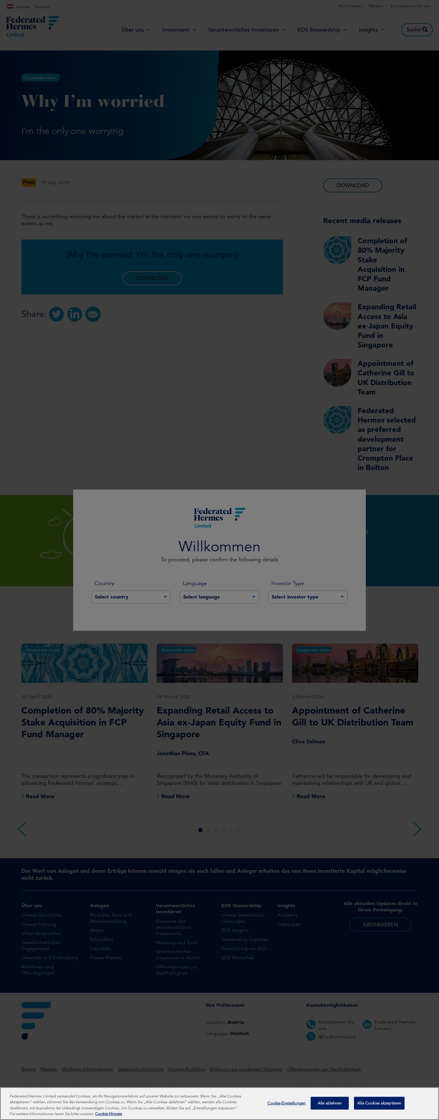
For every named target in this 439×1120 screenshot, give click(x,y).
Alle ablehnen (330, 1104)
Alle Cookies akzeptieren (379, 1104)
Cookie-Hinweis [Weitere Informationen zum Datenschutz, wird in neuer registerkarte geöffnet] (108, 1115)
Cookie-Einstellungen (286, 1104)
